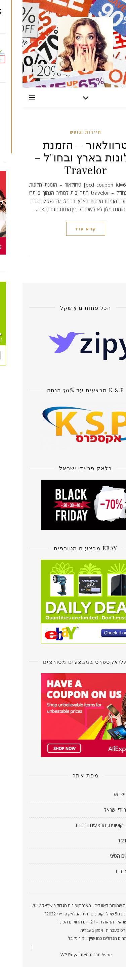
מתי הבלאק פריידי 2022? (44, 914)
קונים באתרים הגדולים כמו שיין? (92, 938)
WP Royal (47, 955)
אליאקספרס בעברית (101, 930)
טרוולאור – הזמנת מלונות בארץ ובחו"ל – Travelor (63, 157)
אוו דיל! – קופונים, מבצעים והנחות (86, 825)
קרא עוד (63, 229)
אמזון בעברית (106, 871)
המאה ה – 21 (79, 922)
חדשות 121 (107, 840)
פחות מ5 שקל (96, 914)
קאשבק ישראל (104, 794)
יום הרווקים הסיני (103, 855)
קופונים (74, 914)
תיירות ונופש (63, 132)
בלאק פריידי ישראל (100, 809)
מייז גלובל (53, 938)
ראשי (114, 914)
